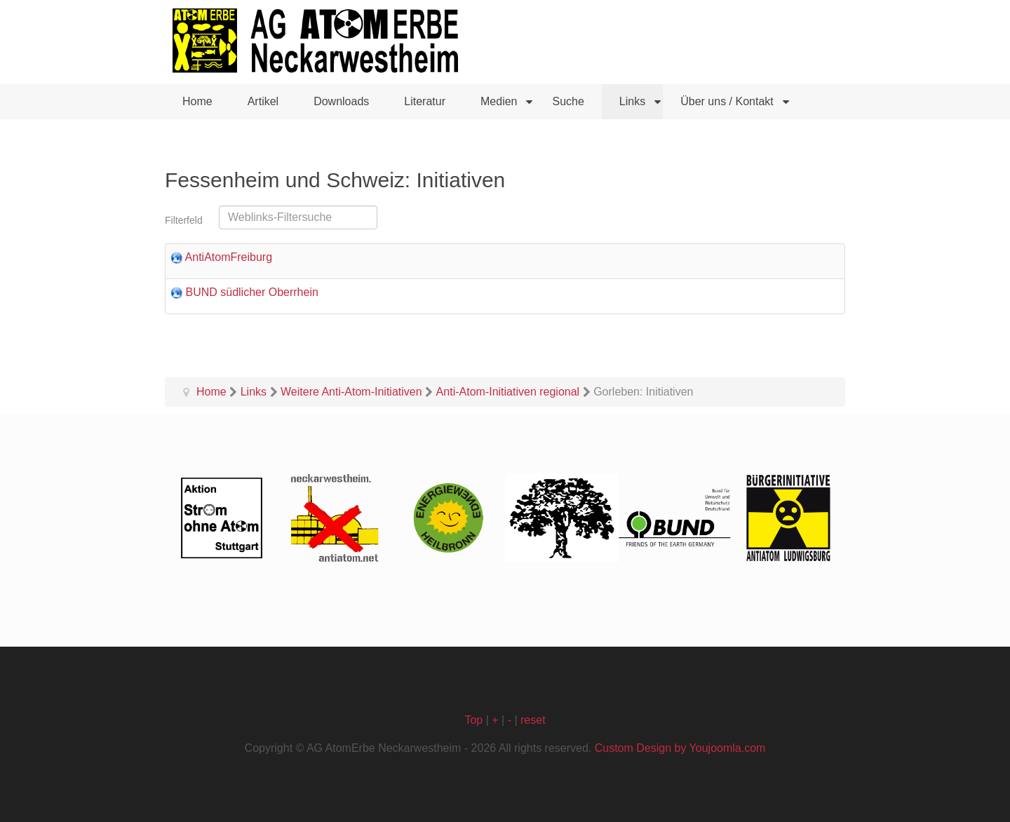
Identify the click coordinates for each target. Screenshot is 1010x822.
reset (533, 720)
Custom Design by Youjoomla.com (680, 748)
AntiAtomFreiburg (229, 257)
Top (473, 720)
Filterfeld (185, 220)
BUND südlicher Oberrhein (251, 292)
